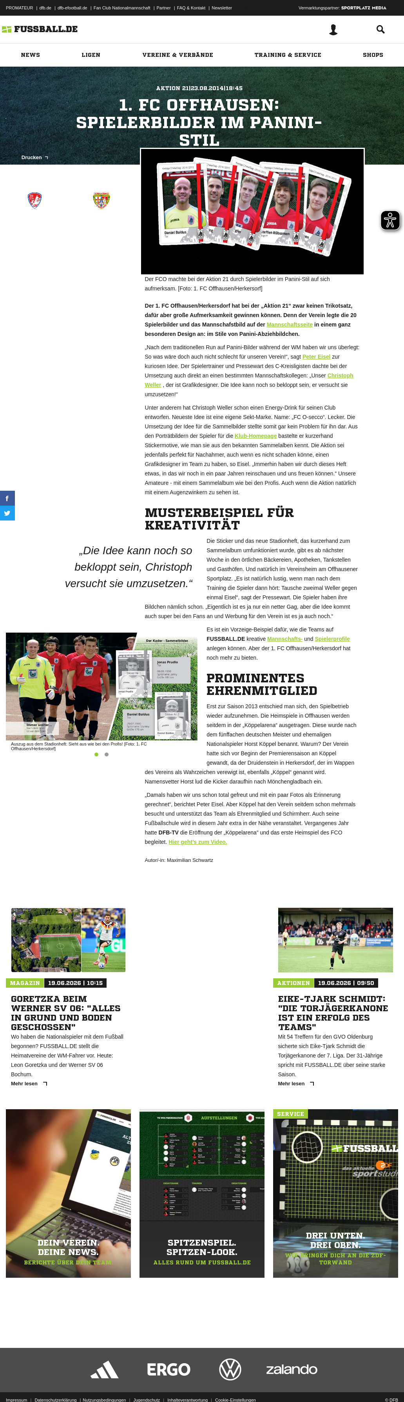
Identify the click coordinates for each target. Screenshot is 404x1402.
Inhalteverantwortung (187, 1383)
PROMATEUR (19, 7)
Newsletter (222, 7)
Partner (164, 7)
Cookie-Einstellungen (235, 1383)
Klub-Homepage (256, 436)
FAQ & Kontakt (191, 7)
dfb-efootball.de (72, 7)
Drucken (35, 157)
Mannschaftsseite (290, 324)
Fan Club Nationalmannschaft (122, 7)
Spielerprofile (332, 639)
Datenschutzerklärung (55, 1383)
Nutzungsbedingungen (104, 1383)
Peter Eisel (317, 357)
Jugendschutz (146, 1383)
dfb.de (45, 7)
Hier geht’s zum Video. (197, 842)
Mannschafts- (285, 639)
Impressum (16, 1383)
